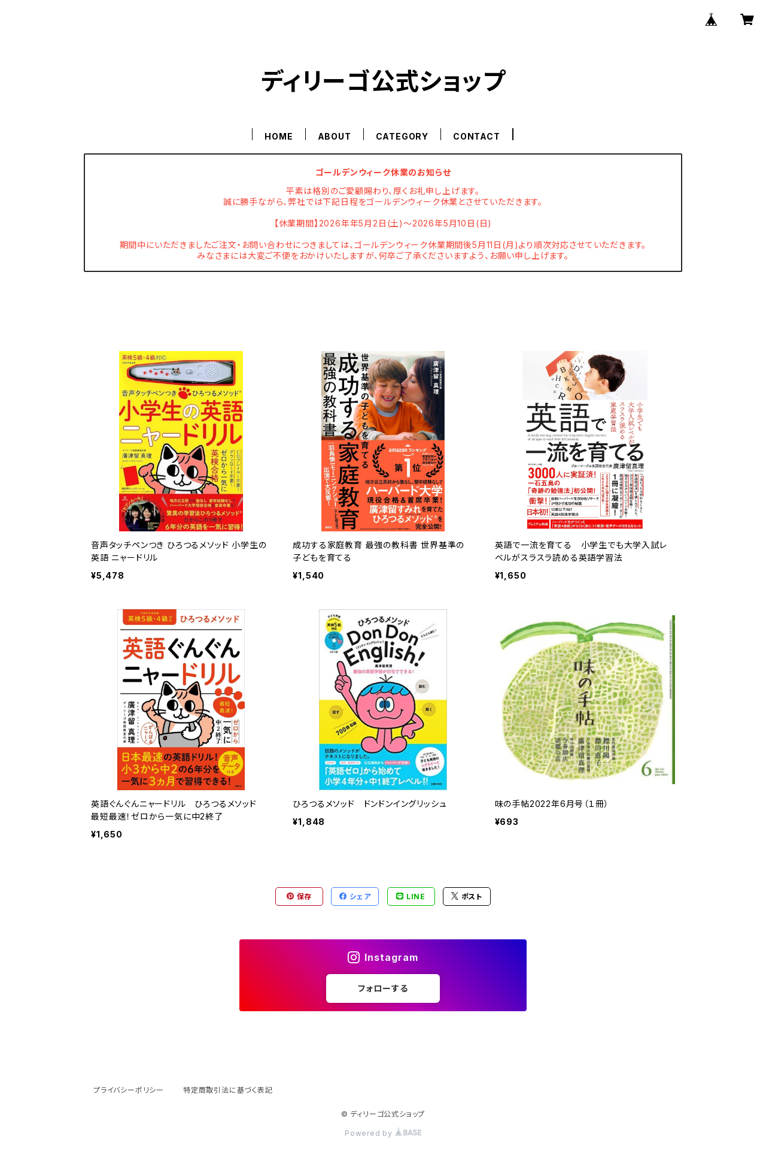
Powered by (383, 1133)
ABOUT (334, 136)
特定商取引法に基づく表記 (228, 1090)
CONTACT (476, 136)
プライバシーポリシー (128, 1090)
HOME (279, 136)
